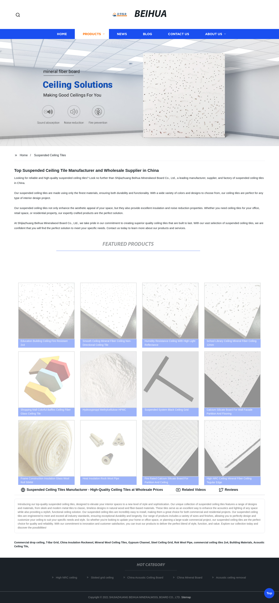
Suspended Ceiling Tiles (50, 155)
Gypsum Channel (139, 542)
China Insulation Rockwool (76, 542)
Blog (147, 34)
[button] (17, 15)
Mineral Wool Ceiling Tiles (111, 542)
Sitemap (186, 597)
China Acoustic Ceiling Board (146, 577)
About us (213, 34)
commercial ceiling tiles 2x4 (211, 542)
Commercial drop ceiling (29, 542)
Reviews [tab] (228, 490)
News (122, 34)
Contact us (178, 34)
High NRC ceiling (67, 577)
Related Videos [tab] (191, 490)
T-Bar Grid (52, 542)
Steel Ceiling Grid (162, 542)
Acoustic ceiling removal (232, 577)
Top (269, 593)
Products (92, 34)
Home (62, 34)
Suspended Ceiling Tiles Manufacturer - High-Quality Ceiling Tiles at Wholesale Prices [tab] (92, 490)
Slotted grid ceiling (103, 577)
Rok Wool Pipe (183, 542)
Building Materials (241, 542)
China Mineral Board (191, 577)
